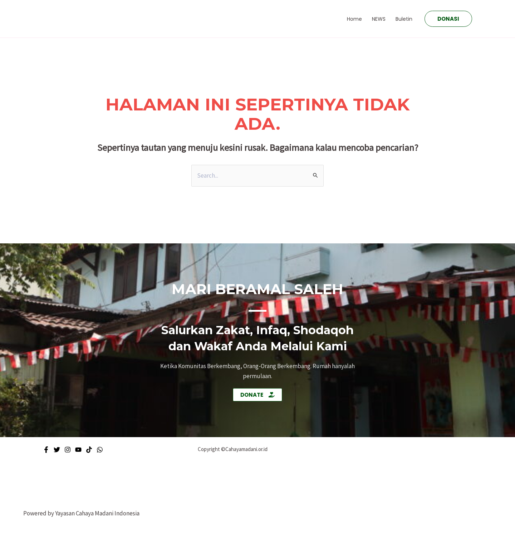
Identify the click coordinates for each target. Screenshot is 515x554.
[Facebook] (46, 449)
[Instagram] (67, 449)
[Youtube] (78, 449)
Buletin (404, 19)
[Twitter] (57, 449)
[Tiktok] (89, 449)
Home (354, 19)
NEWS (379, 19)
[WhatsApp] (100, 449)
